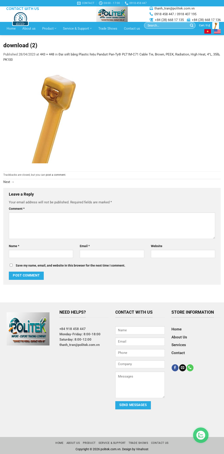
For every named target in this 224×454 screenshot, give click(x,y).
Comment (17, 208)
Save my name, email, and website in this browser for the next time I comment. (70, 265)
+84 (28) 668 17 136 (206, 20)
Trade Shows (107, 29)
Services (178, 345)
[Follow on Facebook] (175, 367)
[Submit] (191, 25)
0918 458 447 (164, 14)
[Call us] (190, 367)
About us (29, 29)
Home (11, 29)
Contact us (132, 29)
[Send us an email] (182, 367)
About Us (179, 337)
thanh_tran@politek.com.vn (174, 8)
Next (8, 182)
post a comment (55, 174)
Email (85, 246)
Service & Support (77, 29)
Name (14, 246)
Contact (178, 353)
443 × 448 (47, 54)
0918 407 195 (186, 14)
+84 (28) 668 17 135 (169, 20)
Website (156, 246)
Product (49, 29)
